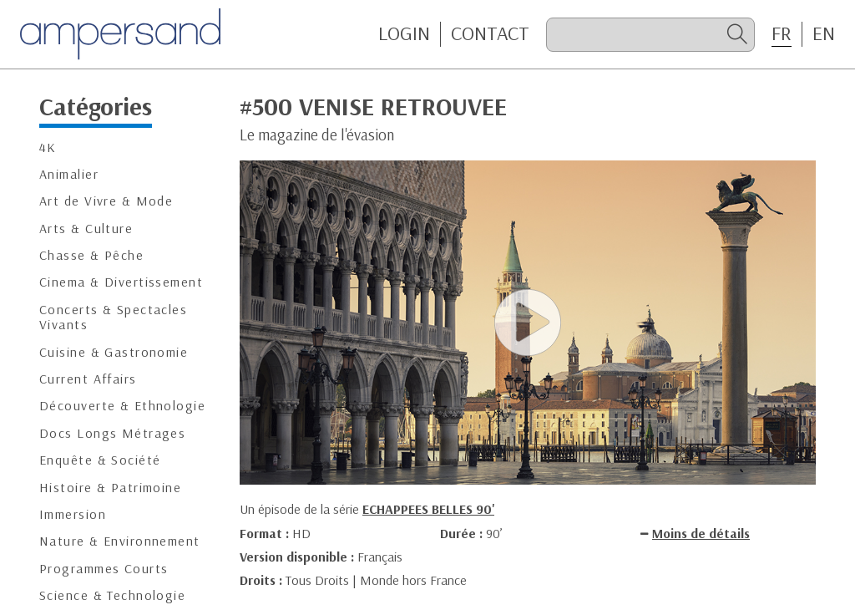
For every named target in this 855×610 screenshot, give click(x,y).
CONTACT (490, 33)
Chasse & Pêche (91, 255)
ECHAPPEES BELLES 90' (428, 509)
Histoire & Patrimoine (110, 488)
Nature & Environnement (119, 541)
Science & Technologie (112, 595)
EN (823, 33)
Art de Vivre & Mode (106, 201)
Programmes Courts (103, 569)
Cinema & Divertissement (121, 282)
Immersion (72, 514)
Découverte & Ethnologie (122, 406)
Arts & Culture (86, 228)
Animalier (69, 174)
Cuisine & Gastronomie (113, 352)
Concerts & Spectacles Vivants (113, 317)
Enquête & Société (99, 460)
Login (404, 33)
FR (782, 33)
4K (48, 147)
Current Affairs (88, 379)
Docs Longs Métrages (112, 433)
